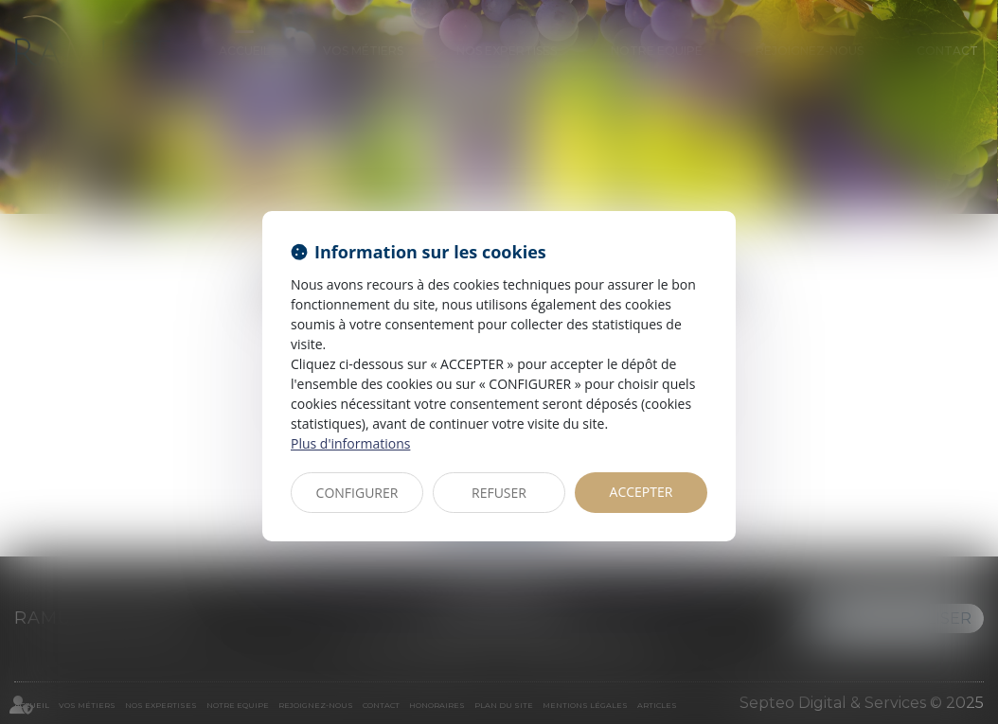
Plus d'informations (350, 443)
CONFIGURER (357, 493)
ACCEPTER (641, 492)
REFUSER (499, 493)
